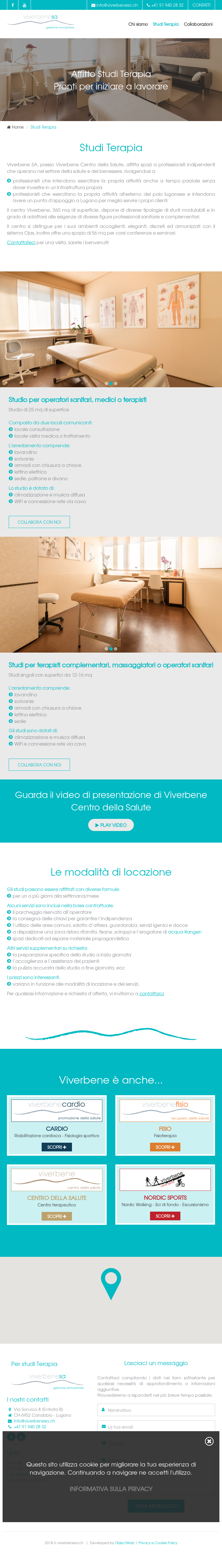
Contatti (201, 5)
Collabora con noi (39, 522)
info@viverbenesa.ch (114, 5)
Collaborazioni (198, 24)
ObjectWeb (124, 1542)
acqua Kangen (185, 931)
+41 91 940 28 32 (165, 5)
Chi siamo (138, 24)
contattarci (151, 993)
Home (15, 127)
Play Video (111, 824)
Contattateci (21, 242)
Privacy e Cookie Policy (157, 1542)
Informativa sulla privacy (111, 1488)
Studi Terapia (166, 24)
